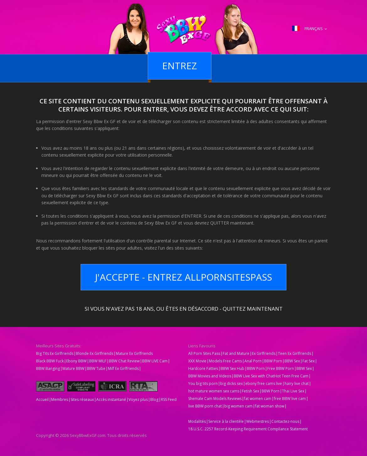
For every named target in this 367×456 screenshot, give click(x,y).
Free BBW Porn (280, 368)
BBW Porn (273, 361)
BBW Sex (292, 361)
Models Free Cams (225, 361)
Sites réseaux (82, 399)
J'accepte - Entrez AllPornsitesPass (183, 277)
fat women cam (257, 398)
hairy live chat (297, 383)
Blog (154, 399)
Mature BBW (73, 368)
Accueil (42, 399)
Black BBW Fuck (50, 361)
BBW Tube (96, 368)
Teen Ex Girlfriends (294, 353)
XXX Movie (197, 361)
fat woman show (269, 406)
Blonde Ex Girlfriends (94, 353)
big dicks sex (231, 383)
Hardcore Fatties (203, 368)
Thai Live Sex (293, 391)
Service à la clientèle (226, 421)
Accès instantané (111, 399)
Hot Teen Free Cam (291, 376)
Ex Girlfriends (263, 353)
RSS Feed (169, 399)
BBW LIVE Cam (155, 361)
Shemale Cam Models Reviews (215, 398)
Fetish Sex (250, 391)
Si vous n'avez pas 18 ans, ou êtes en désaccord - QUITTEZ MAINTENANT (184, 308)
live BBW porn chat (205, 406)
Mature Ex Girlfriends (134, 353)
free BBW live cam (290, 398)
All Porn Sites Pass (204, 353)
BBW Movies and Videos (209, 376)
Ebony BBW (76, 361)
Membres (59, 399)
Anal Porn (253, 361)
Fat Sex (308, 361)
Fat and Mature (236, 353)
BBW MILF (97, 361)
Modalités (197, 421)
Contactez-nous (285, 421)
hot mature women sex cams (213, 391)
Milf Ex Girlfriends (123, 368)
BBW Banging (48, 368)
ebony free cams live (263, 383)
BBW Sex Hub (232, 368)
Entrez (179, 65)
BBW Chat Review (124, 361)
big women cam (238, 406)
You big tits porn (203, 383)
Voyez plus (138, 399)
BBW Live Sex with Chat (254, 376)
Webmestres (257, 421)
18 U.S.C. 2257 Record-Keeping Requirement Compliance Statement (248, 429)
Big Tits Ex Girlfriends (54, 353)
